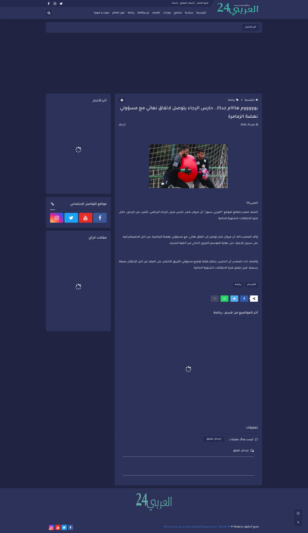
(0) (122, 125)
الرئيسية (201, 13)
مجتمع (178, 13)
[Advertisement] (154, 63)
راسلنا (175, 3)
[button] (244, 298)
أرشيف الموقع (187, 3)
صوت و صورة (101, 13)
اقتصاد (156, 13)
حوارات (167, 13)
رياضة (131, 13)
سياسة (189, 13)
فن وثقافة (143, 13)
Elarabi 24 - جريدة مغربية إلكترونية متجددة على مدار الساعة (197, 527)
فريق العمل (202, 3)
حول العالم (118, 13)
